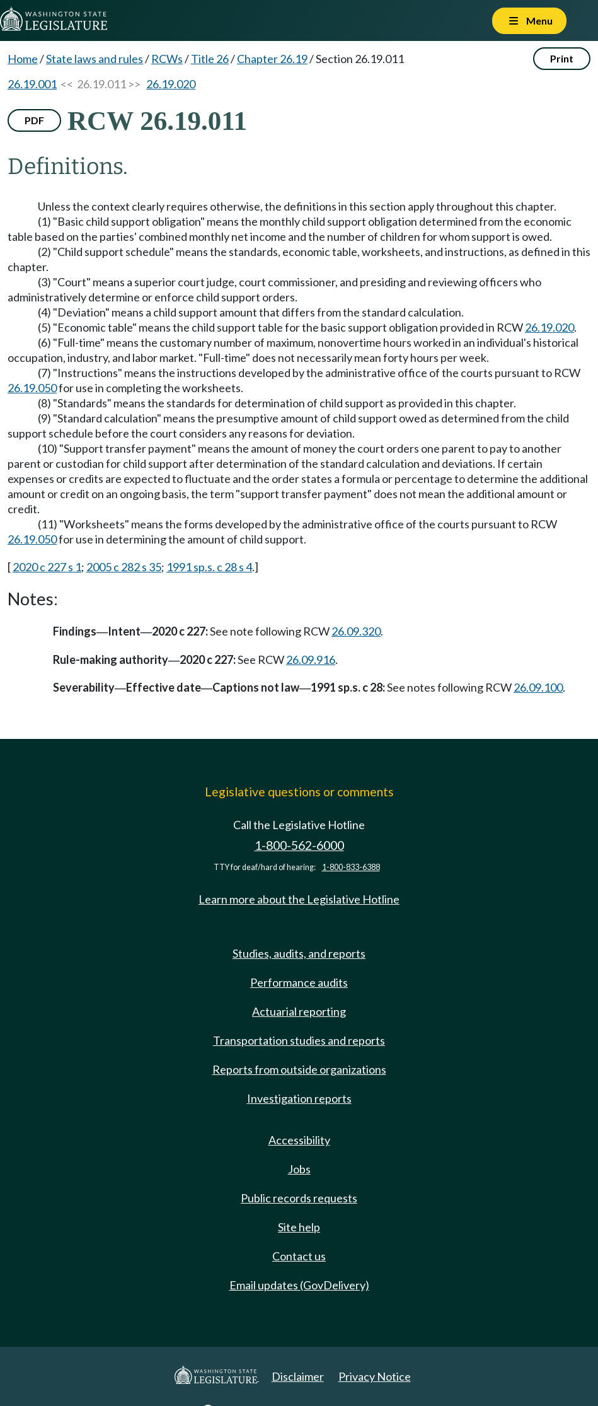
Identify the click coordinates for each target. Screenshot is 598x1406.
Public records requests (299, 1198)
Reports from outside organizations (299, 1069)
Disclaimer (298, 1376)
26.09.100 (538, 687)
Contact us (299, 1256)
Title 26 (210, 59)
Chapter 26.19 (272, 59)
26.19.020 (170, 84)
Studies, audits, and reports (299, 953)
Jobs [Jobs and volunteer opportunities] (299, 1169)
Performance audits (299, 982)
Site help (299, 1227)
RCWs (167, 59)
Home (23, 59)
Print (561, 58)
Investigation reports (299, 1098)
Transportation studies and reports (299, 1040)
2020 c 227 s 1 (47, 567)
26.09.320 (356, 631)
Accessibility (299, 1140)
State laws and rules (94, 59)
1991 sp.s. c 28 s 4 (209, 567)
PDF (34, 120)
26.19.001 (32, 84)
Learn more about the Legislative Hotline (299, 899)
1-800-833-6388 (351, 867)
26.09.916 (310, 659)
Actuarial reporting (299, 1011)
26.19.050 (32, 388)
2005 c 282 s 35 (123, 567)
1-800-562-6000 (299, 845)
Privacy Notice (374, 1376)
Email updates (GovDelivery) (299, 1285)
